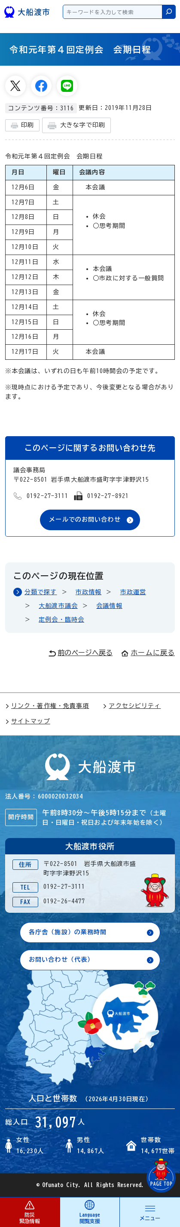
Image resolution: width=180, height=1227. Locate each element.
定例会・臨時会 (61, 620)
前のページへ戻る (81, 653)
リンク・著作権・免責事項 (47, 706)
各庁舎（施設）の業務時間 (68, 932)
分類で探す (40, 592)
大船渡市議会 (58, 606)
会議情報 (109, 606)
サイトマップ (27, 721)
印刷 (22, 125)
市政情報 (88, 592)
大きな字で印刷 (76, 125)
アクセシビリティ (132, 706)
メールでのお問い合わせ (84, 519)
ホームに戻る (148, 652)
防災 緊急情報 (30, 1212)
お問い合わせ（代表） (61, 960)
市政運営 (133, 592)
